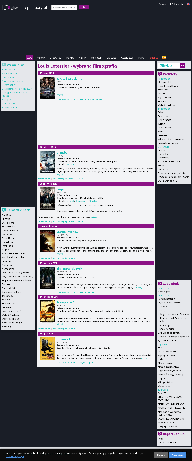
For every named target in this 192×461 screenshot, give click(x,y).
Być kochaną (164, 153)
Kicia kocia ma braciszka (170, 161)
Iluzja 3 (161, 123)
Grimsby (62, 152)
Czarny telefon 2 (10, 230)
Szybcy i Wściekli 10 (69, 78)
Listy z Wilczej (164, 127)
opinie (99, 99)
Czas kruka (163, 306)
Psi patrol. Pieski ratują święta (19, 88)
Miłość (161, 165)
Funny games (164, 119)
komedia (69, 164)
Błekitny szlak (8, 226)
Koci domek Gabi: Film (13, 257)
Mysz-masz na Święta (168, 366)
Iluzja (60, 189)
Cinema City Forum (167, 442)
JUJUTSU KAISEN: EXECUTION (172, 407)
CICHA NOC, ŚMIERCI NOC (171, 404)
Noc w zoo (163, 169)
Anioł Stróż (9, 77)
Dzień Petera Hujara (168, 85)
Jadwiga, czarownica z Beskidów (174, 314)
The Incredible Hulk (69, 268)
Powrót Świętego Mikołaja (171, 374)
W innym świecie (166, 382)
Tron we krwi (10, 73)
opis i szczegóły (78, 99)
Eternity (161, 310)
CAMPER (162, 393)
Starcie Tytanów (67, 232)
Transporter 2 (66, 302)
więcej (60, 94)
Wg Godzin (96, 57)
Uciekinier (162, 135)
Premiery (41, 57)
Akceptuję (177, 454)
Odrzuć (161, 454)
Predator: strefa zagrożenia (171, 173)
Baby (160, 112)
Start (29, 57)
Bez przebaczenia (166, 298)
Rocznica (162, 93)
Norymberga (164, 325)
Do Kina (70, 57)
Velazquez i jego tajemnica (171, 139)
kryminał (69, 201)
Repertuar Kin (174, 434)
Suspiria (161, 378)
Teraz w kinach (18, 210)
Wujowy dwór (164, 386)
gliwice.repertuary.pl (29, 7)
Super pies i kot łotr (11, 292)
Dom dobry (163, 157)
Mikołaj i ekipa (165, 363)
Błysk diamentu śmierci (169, 302)
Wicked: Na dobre (166, 105)
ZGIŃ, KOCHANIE (166, 422)
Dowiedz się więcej (15, 456)
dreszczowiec (82, 201)
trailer (91, 99)
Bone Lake (163, 116)
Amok (161, 438)
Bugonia (162, 150)
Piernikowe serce (166, 328)
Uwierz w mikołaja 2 (167, 180)
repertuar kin (63, 99)
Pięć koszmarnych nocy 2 (170, 370)
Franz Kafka (11, 107)
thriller (93, 201)
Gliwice (165, 65)
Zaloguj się (163, 4)
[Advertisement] (96, 123)
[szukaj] (64, 7)
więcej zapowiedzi (168, 426)
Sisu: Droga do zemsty (169, 332)
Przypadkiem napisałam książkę (173, 176)
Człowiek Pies (65, 339)
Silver (160, 131)
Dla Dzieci (112, 57)
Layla (160, 359)
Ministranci (163, 89)
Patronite (153, 57)
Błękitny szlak (164, 82)
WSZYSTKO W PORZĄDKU (171, 418)
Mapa (141, 57)
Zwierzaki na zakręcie (168, 143)
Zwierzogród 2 (165, 291)
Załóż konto (178, 4)
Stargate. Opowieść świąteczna (173, 336)
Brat (160, 347)
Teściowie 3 (8, 295)
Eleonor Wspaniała (167, 351)
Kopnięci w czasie (166, 355)
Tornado (162, 101)
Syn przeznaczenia (167, 340)
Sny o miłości (164, 97)
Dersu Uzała (10, 69)
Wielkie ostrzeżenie (13, 81)
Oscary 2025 (127, 57)
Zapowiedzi (56, 57)
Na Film (82, 57)
